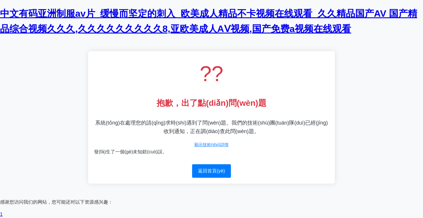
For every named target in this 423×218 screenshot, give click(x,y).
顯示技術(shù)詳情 (211, 144)
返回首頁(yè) (211, 170)
